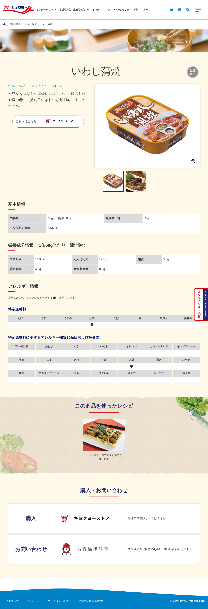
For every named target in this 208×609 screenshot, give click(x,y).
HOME (4, 24)
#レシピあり (39, 85)
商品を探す (31, 24)
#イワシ (57, 85)
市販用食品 (15, 24)
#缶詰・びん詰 (16, 85)
